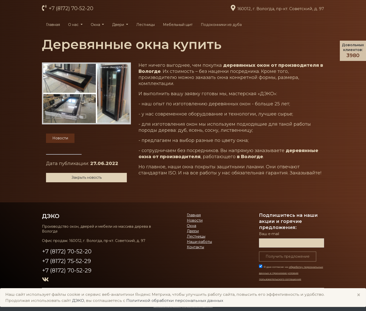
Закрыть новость (86, 177)
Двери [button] (118, 24)
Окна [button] (96, 24)
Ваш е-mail (269, 234)
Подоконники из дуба (221, 24)
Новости (195, 220)
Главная (53, 24)
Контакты (195, 247)
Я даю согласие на (291, 273)
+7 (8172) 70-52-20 (70, 8)
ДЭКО (50, 216)
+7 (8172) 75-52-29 (66, 261)
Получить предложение (288, 256)
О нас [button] (74, 24)
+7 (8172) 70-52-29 (67, 270)
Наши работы (199, 241)
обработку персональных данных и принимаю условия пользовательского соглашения (291, 273)
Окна (191, 225)
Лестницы (145, 24)
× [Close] (359, 295)
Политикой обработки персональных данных (174, 300)
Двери (193, 231)
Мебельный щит (178, 24)
